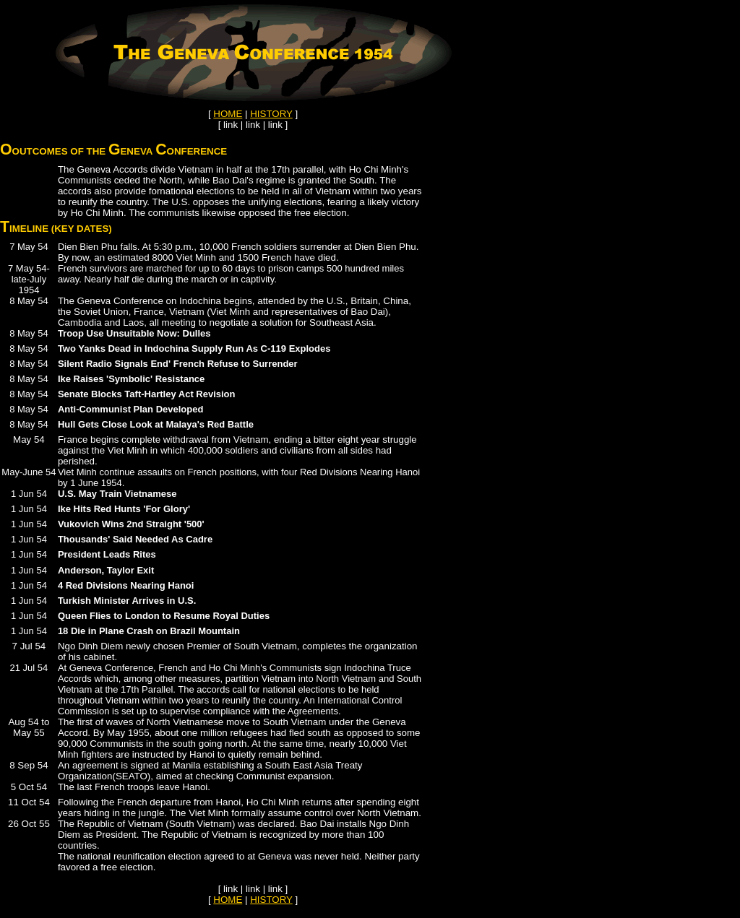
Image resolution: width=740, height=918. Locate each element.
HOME (227, 113)
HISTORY (271, 113)
